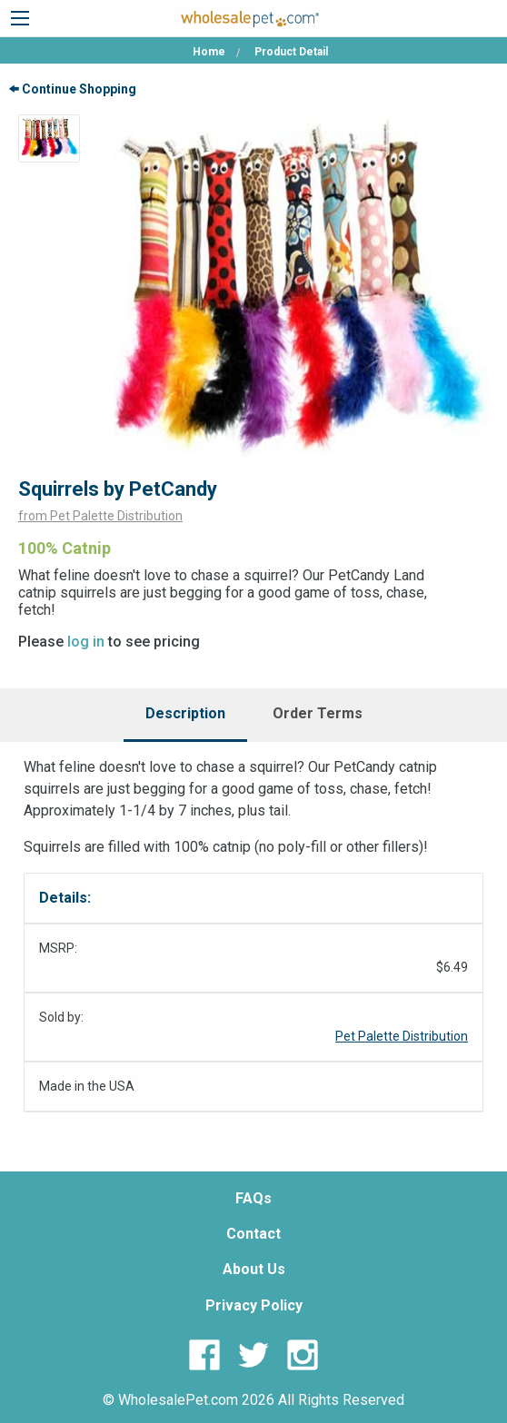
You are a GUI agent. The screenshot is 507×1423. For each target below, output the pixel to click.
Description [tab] (185, 713)
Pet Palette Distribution (401, 1036)
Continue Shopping (72, 89)
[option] (49, 138)
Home (209, 51)
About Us (254, 1269)
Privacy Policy (254, 1305)
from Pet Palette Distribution (100, 515)
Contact (253, 1233)
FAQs (253, 1198)
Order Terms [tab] (318, 713)
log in (85, 641)
